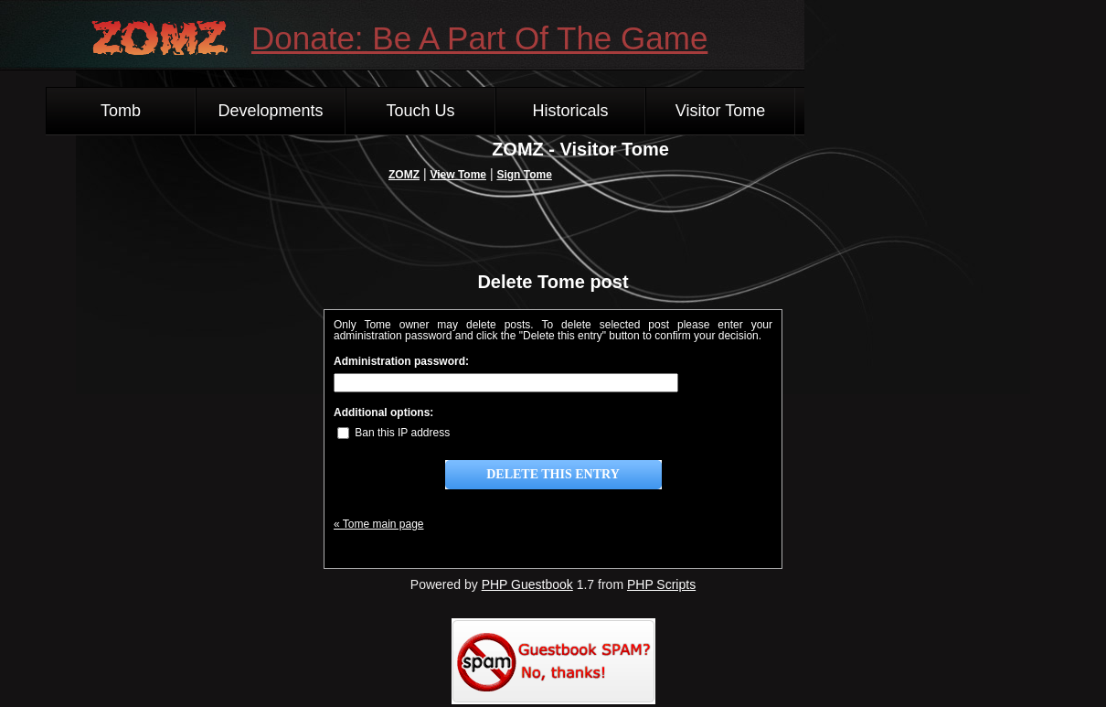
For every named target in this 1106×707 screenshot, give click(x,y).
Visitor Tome (720, 111)
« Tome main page (379, 524)
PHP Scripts (661, 584)
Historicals (570, 111)
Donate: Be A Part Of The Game (479, 38)
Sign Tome (523, 174)
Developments (270, 111)
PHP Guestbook (527, 584)
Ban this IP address (393, 432)
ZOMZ (404, 174)
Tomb (121, 111)
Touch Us (420, 111)
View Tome (458, 174)
